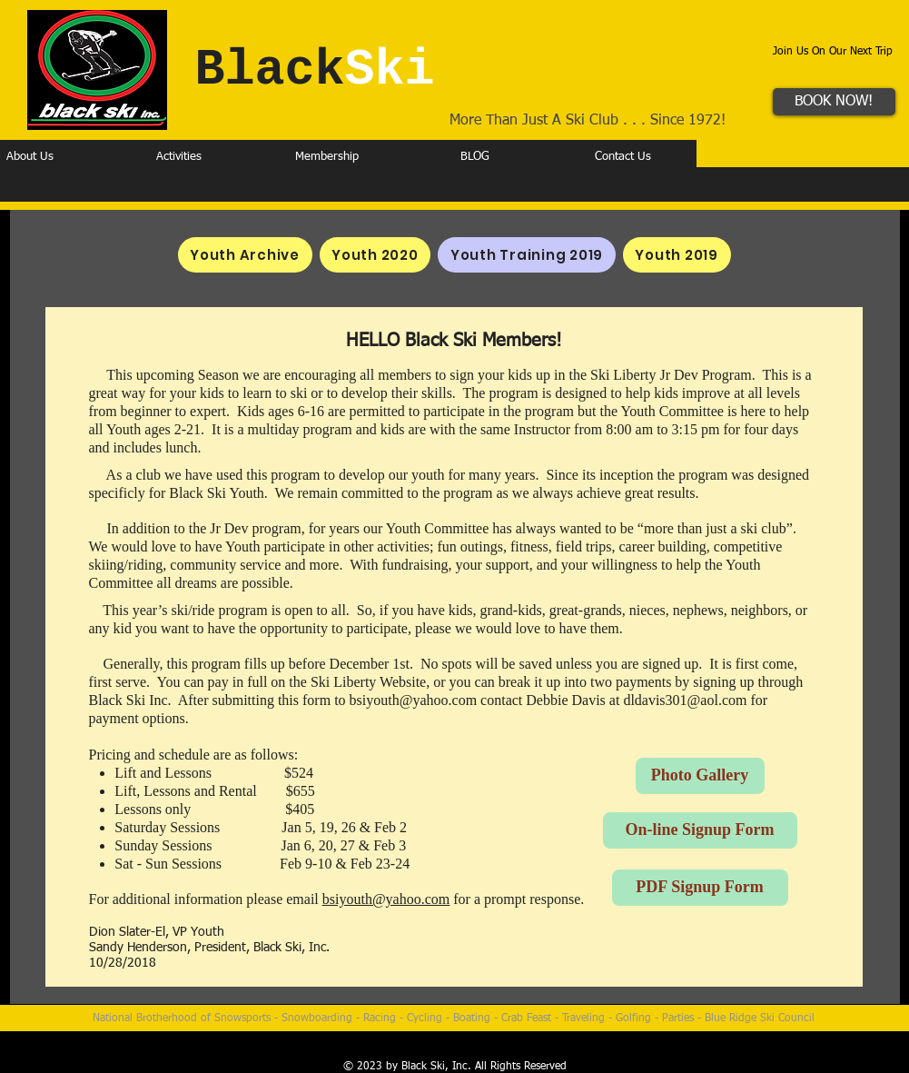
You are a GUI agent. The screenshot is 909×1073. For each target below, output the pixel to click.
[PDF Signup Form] (700, 887)
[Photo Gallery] (700, 776)
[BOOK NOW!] (834, 101)
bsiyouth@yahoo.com (414, 700)
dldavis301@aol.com (684, 700)
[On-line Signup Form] (700, 830)
